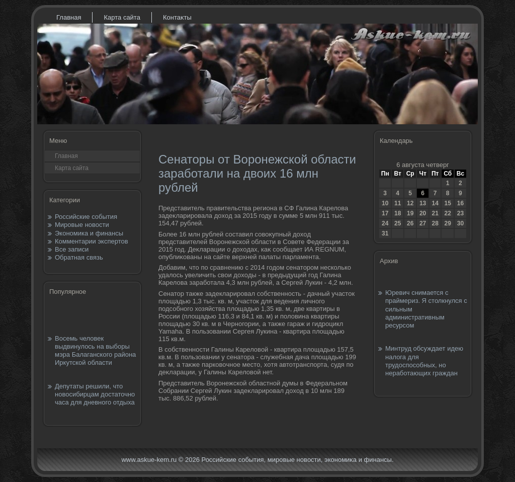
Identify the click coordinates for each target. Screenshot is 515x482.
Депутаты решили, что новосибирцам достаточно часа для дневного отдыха (95, 394)
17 (385, 213)
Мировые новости (82, 224)
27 (422, 223)
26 (410, 223)
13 (422, 203)
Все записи (72, 249)
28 (435, 223)
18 (397, 213)
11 (397, 203)
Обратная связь (79, 257)
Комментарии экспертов (91, 241)
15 (447, 203)
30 (460, 223)
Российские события (86, 216)
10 (385, 203)
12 (410, 203)
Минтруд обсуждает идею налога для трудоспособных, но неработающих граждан (424, 361)
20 (422, 213)
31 (385, 233)
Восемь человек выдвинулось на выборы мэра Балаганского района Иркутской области (95, 351)
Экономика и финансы (89, 233)
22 (447, 213)
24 (385, 223)
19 (410, 213)
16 (460, 203)
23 (460, 213)
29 (447, 223)
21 (435, 213)
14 (435, 203)
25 (397, 223)
